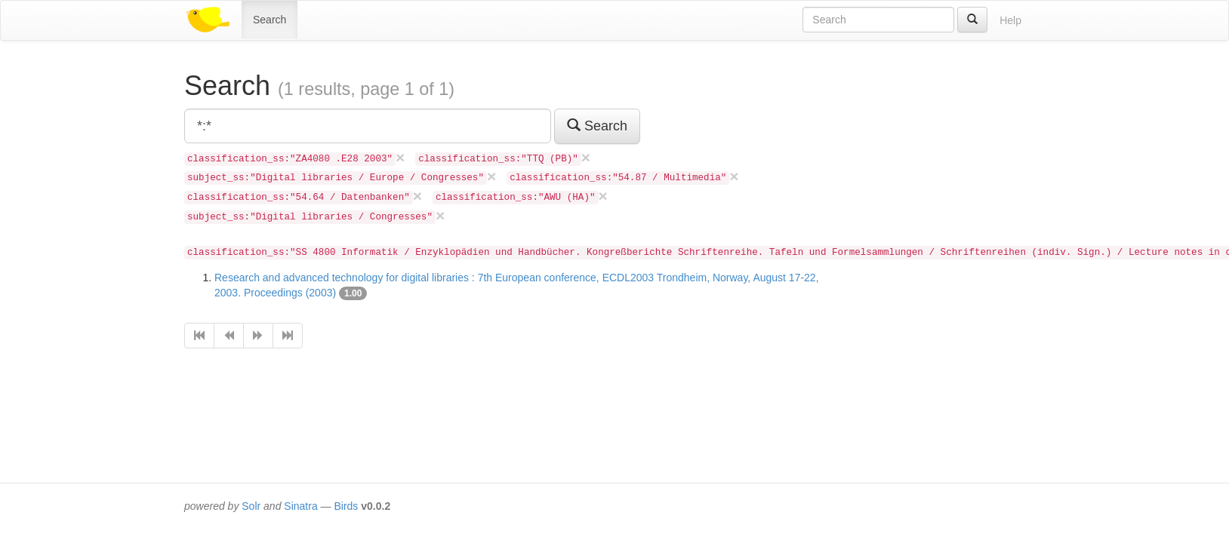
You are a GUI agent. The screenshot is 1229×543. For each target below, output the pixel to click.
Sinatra (300, 506)
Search (269, 20)
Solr (251, 506)
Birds (346, 506)
